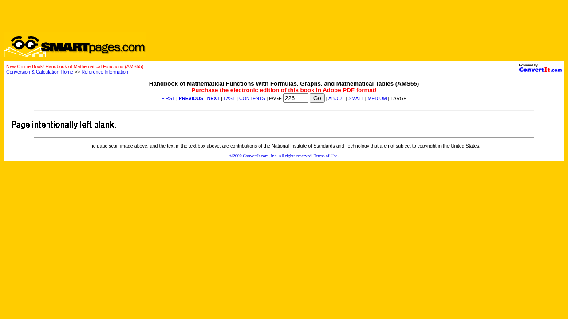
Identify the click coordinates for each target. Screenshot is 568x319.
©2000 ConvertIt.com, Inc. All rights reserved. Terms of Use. (284, 155)
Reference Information (104, 71)
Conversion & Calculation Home (39, 71)
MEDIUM (377, 98)
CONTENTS (252, 98)
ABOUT (336, 98)
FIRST (168, 98)
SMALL (356, 98)
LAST (229, 98)
